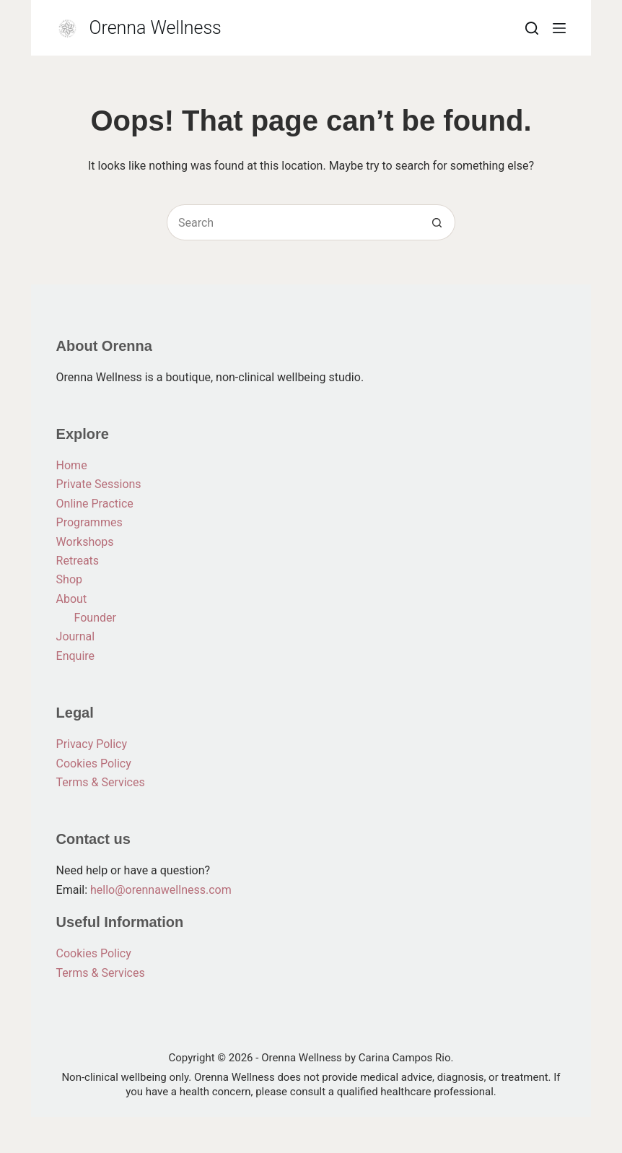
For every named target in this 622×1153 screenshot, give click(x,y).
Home (71, 465)
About (71, 599)
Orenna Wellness (155, 27)
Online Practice (94, 503)
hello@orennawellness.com (161, 890)
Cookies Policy (93, 763)
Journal (75, 636)
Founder (95, 618)
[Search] (531, 28)
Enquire (75, 656)
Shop (69, 579)
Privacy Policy (92, 744)
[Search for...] (293, 222)
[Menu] (559, 28)
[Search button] (437, 222)
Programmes (89, 522)
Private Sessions (98, 484)
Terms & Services (100, 782)
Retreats (78, 560)
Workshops (85, 542)
